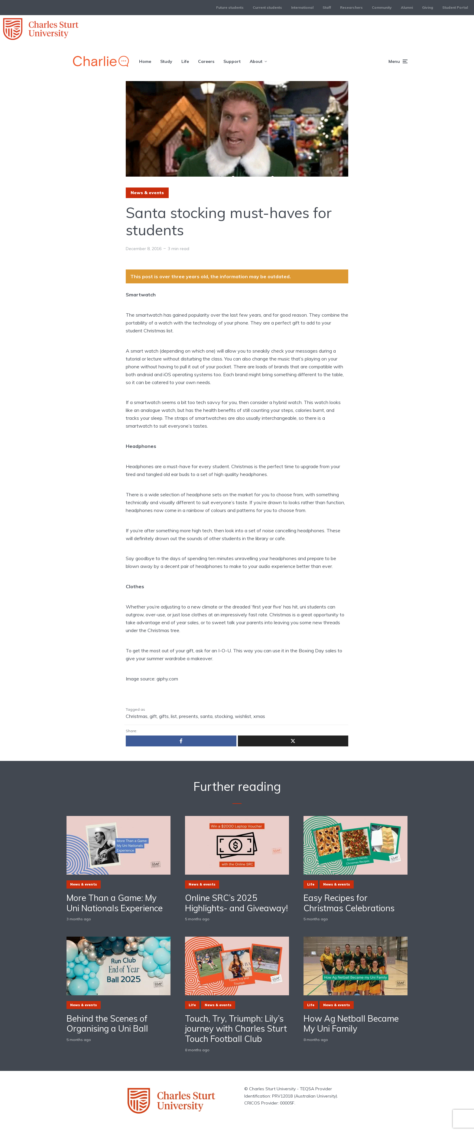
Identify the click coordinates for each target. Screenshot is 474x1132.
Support (232, 61)
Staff (327, 7)
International (302, 7)
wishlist (243, 716)
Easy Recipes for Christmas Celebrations (349, 903)
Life (185, 61)
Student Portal (455, 7)
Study (166, 61)
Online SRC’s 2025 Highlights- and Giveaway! (236, 903)
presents (188, 716)
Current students (267, 7)
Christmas (137, 716)
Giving (427, 7)
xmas (259, 716)
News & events (147, 192)
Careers (206, 61)
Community (382, 7)
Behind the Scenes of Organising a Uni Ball (107, 1023)
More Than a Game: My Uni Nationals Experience (115, 903)
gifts (164, 716)
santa (206, 716)
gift (153, 716)
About (256, 61)
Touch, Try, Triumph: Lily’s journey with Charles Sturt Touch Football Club (236, 1028)
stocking (224, 716)
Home (145, 61)
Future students (230, 7)
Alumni (407, 7)
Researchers (351, 7)
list (174, 716)
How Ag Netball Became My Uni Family (351, 1023)
